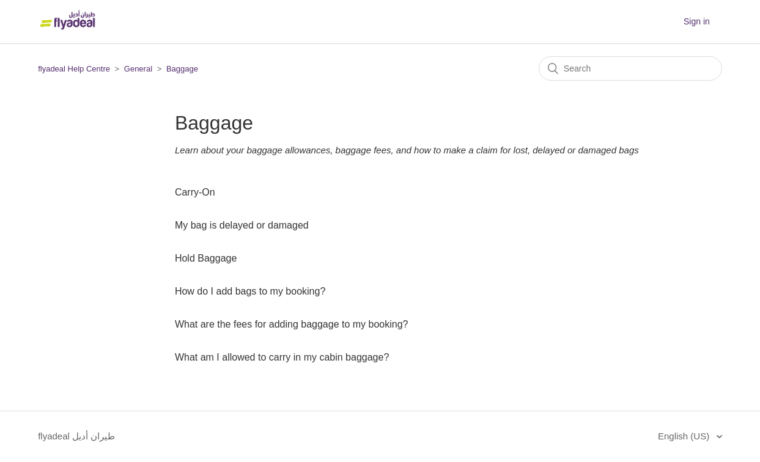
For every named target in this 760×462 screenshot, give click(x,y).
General (138, 68)
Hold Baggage (206, 258)
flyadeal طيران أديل (76, 436)
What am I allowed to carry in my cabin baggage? (282, 357)
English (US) (685, 436)
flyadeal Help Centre (74, 68)
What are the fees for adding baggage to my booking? (291, 324)
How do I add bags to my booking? (250, 291)
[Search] (630, 68)
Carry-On (195, 192)
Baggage (182, 68)
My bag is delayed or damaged (242, 225)
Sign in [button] (697, 21)
